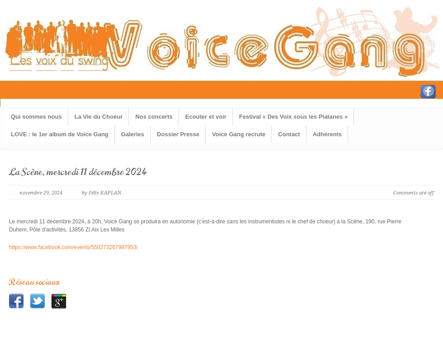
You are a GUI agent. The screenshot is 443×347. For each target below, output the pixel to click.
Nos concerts (153, 116)
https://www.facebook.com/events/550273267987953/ (73, 247)
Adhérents (327, 134)
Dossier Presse (178, 134)
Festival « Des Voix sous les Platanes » (293, 116)
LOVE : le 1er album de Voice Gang (59, 134)
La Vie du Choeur (99, 116)
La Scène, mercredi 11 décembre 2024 (78, 172)
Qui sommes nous (36, 116)
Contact (289, 134)
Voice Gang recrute (238, 134)
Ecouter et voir (205, 116)
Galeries (132, 134)
